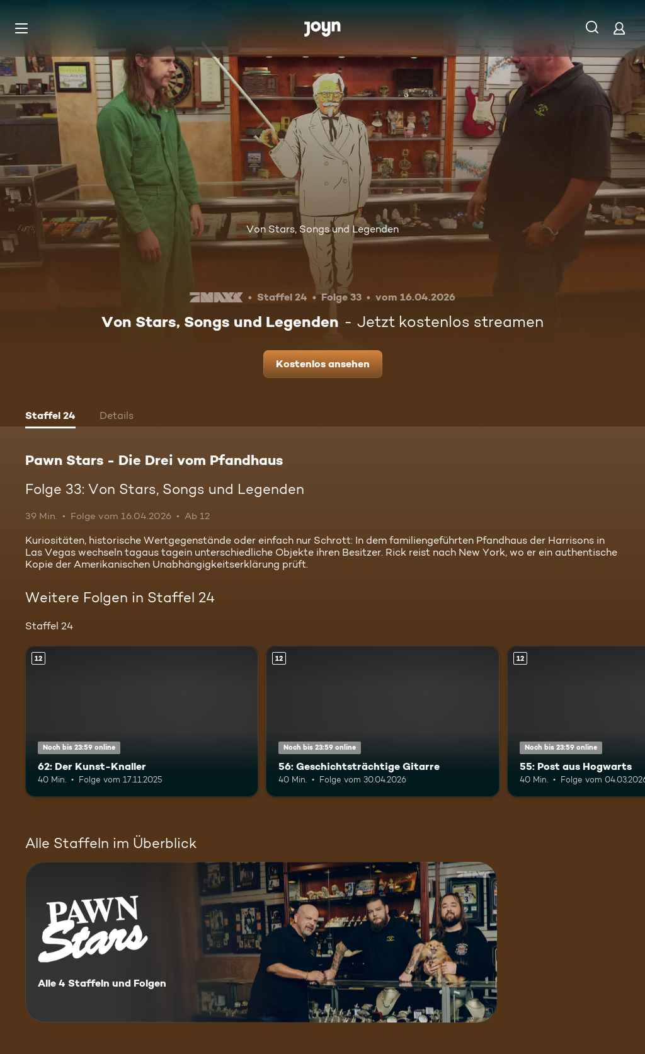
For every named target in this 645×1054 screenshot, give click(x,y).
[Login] (619, 28)
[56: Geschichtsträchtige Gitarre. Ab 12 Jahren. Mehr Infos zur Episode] (382, 722)
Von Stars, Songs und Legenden (322, 229)
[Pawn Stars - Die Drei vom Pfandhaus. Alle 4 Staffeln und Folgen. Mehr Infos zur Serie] (261, 942)
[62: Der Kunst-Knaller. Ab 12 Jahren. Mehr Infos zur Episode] (141, 722)
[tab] (50, 417)
